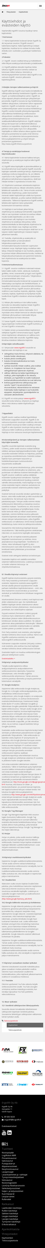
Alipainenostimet (9, 1166)
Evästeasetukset (9, 1126)
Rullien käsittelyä (9, 1210)
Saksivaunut (7, 1160)
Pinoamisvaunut (9, 1158)
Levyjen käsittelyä (10, 1216)
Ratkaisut (8, 1204)
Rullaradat (6, 1199)
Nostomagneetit (9, 1182)
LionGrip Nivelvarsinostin (13, 1185)
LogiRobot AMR (9, 1155)
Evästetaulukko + (8, 658)
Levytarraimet (8, 1196)
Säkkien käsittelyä (10, 1213)
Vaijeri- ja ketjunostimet (12, 1191)
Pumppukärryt (8, 1163)
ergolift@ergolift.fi (12, 1119)
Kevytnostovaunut (10, 1169)
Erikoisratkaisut (9, 1224)
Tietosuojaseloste (10, 1021)
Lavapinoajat (7, 1172)
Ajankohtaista (10, 1229)
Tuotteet (7, 1148)
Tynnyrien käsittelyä (11, 1221)
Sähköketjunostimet (11, 1188)
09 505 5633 (9, 1116)
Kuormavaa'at (8, 1194)
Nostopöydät (8, 1152)
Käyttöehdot (23, 12)
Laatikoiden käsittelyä (11, 1208)
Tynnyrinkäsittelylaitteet (13, 1177)
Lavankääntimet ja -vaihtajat (14, 1174)
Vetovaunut (7, 1180)
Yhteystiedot (11, 12)
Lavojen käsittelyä (10, 1219)
